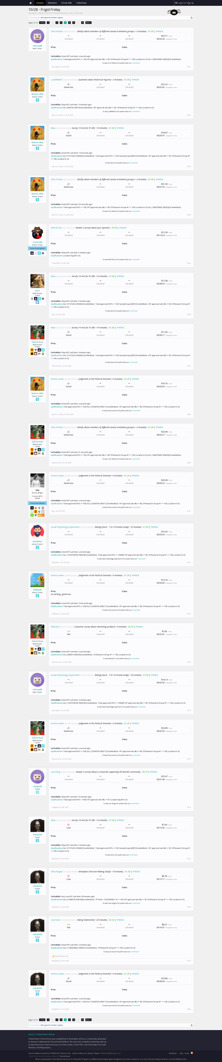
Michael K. (55, 626)
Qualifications (56, 59)
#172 (189, 614)
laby (53, 511)
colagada (37, 786)
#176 (189, 807)
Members (52, 2)
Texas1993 (37, 242)
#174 (189, 710)
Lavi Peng (55, 771)
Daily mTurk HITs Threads (49, 13)
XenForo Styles (93, 1053)
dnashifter (37, 541)
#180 (189, 1009)
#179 (189, 961)
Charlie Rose (37, 342)
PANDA (159, 31)
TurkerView (135, 63)
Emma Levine (57, 378)
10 (69, 22)
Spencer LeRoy (37, 94)
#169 (189, 463)
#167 (189, 366)
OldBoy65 (37, 590)
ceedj (70, 13)
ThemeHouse (64, 1056)
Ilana (53, 127)
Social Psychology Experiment (65, 526)
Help (181, 1053)
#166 (189, 315)
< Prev (42, 22)
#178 (189, 907)
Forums (40, 2)
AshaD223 (37, 834)
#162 (189, 115)
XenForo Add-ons (79, 1053)
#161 (189, 67)
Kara (37, 290)
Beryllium (173, 1053)
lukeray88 (37, 46)
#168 (189, 414)
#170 (189, 511)
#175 (189, 759)
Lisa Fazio (55, 919)
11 (74, 22)
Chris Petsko (57, 31)
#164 (189, 215)
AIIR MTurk (56, 227)
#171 (189, 562)
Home (30, 3)
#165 (189, 263)
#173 (189, 662)
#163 (189, 166)
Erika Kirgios (57, 871)
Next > (88, 22)
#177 (189, 859)
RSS (192, 1053)
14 (82, 22)
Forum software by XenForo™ (49, 1053)
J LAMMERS (56, 79)
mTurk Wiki (66, 2)
